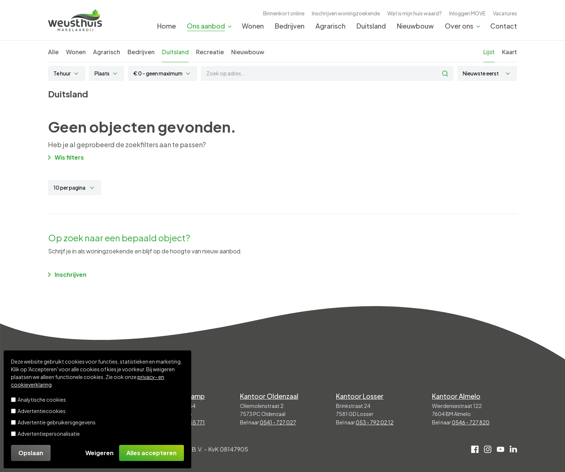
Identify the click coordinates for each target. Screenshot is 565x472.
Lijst (489, 52)
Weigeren (99, 453)
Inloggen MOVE (467, 13)
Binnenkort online (283, 13)
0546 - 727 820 (471, 422)
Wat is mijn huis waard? (414, 13)
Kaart (509, 52)
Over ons (459, 26)
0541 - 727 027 (278, 422)
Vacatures (505, 13)
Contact (503, 26)
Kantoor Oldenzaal (269, 396)
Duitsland (371, 26)
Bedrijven (289, 26)
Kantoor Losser (360, 396)
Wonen (253, 26)
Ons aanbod (206, 26)
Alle (53, 52)
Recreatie (210, 52)
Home (166, 26)
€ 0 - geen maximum (157, 73)
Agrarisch (330, 26)
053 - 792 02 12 (375, 422)
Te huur (62, 73)
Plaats (102, 73)
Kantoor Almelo (456, 396)
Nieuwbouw (415, 26)
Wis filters (66, 157)
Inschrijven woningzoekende (346, 13)
